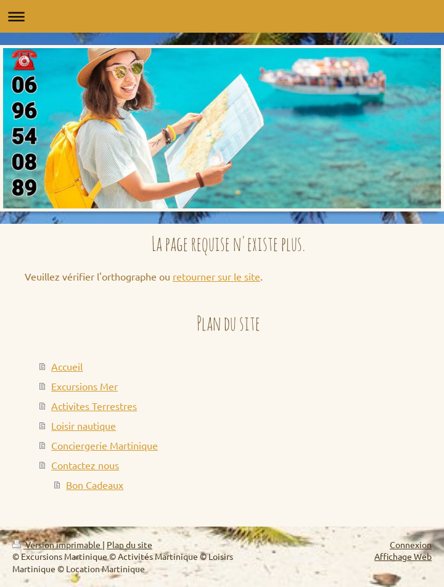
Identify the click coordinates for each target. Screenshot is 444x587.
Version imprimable (57, 544)
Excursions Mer (84, 386)
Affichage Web (403, 556)
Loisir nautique (83, 425)
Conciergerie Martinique (104, 445)
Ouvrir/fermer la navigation (222, 16)
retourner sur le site (216, 276)
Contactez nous (85, 465)
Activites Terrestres (94, 406)
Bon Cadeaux (94, 484)
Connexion (411, 544)
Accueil (67, 366)
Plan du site (129, 544)
